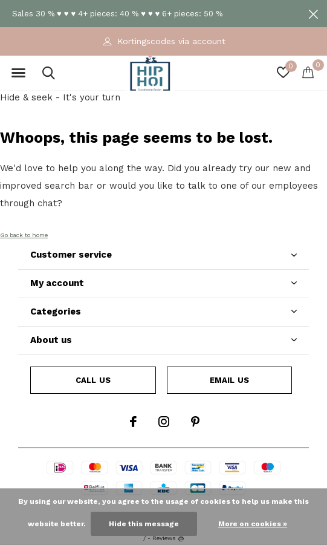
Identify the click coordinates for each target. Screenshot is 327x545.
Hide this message (144, 524)
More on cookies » (252, 524)
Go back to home (24, 235)
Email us (229, 380)
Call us (93, 380)
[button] (18, 73)
